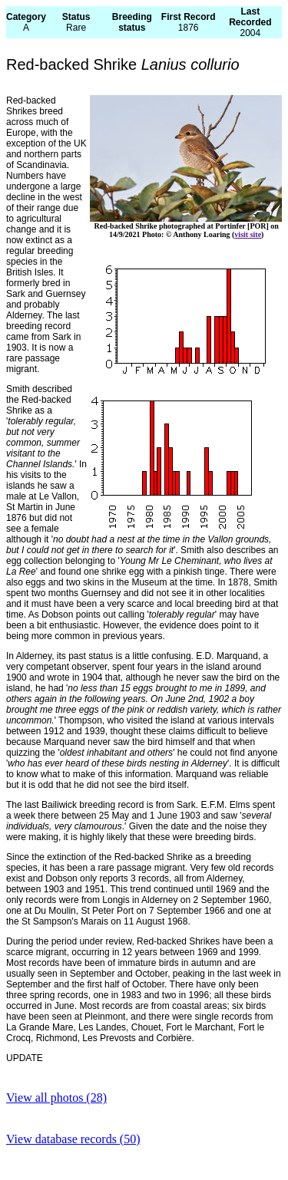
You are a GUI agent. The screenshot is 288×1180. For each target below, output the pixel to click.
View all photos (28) (56, 1097)
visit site (247, 234)
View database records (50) (73, 1138)
